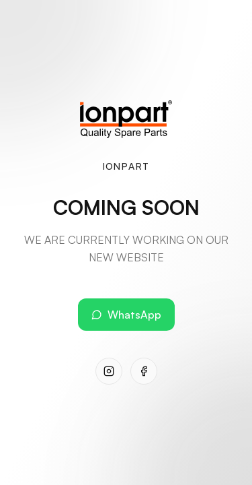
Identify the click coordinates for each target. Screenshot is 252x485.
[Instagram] (108, 371)
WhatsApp (126, 314)
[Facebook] (143, 371)
